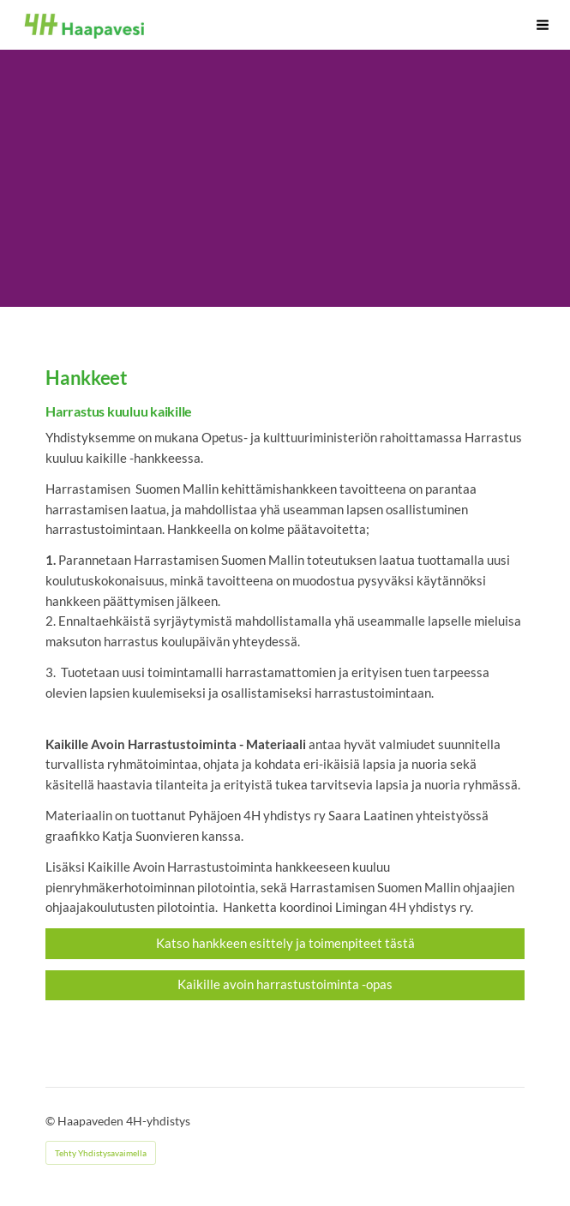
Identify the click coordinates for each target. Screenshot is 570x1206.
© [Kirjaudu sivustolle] (51, 1120)
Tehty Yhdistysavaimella (101, 1153)
